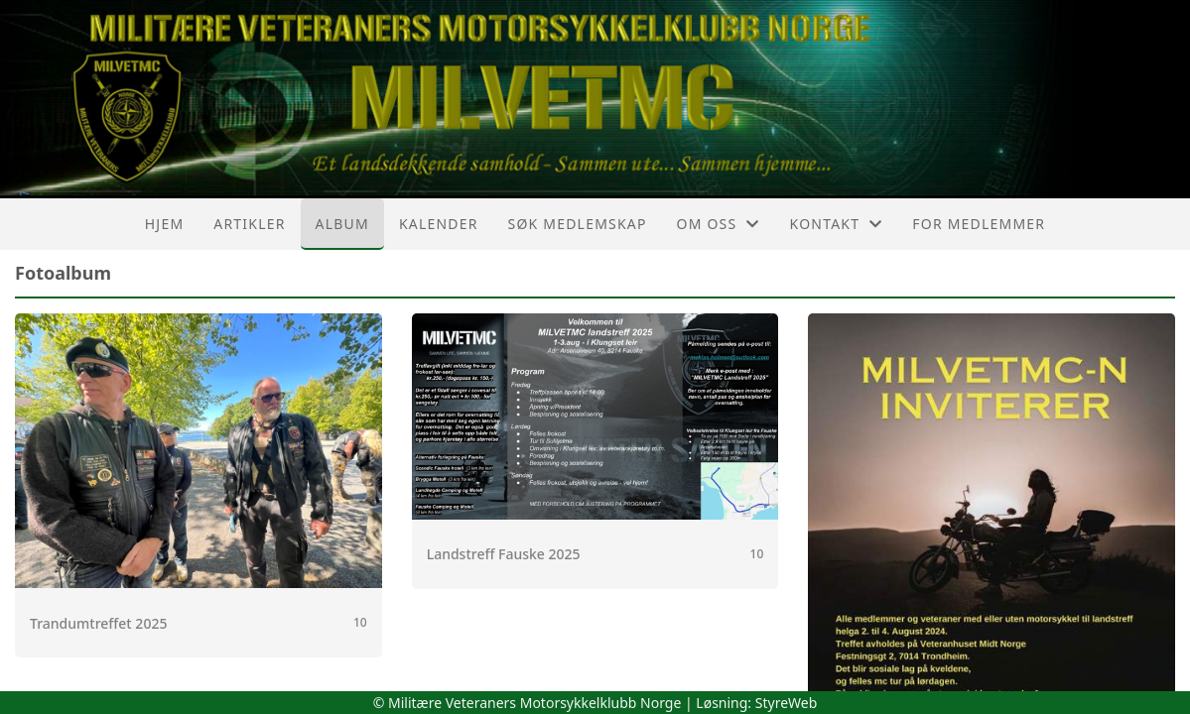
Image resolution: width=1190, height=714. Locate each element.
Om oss (718, 223)
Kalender (438, 223)
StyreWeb (786, 702)
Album (342, 223)
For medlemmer (978, 223)
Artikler (249, 223)
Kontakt (836, 223)
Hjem (164, 223)
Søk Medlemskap (577, 223)
